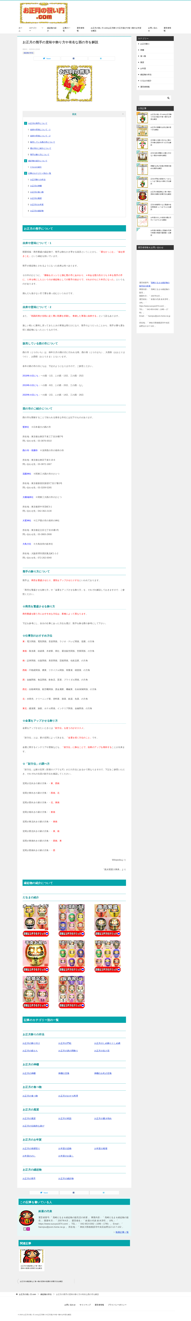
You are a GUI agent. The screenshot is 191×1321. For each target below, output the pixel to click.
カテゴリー (33, 29)
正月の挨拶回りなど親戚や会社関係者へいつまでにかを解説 (161, 207)
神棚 (142, 50)
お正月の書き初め (103, 1118)
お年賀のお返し (66, 1156)
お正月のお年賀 (37, 204)
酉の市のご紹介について (40, 148)
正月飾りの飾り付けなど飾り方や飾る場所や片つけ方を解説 (161, 142)
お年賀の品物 (64, 1148)
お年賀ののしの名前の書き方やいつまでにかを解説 (161, 219)
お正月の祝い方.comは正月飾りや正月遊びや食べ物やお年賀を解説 (116, 29)
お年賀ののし (29, 1156)
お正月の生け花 (102, 1051)
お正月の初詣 (64, 1118)
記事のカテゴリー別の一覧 (39, 173)
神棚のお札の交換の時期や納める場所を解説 (161, 167)
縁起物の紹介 (51, 29)
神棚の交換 (63, 1073)
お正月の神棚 (36, 186)
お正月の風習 (36, 198)
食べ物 (143, 56)
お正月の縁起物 (37, 211)
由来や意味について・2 (40, 136)
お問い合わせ (152, 29)
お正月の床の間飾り (68, 1051)
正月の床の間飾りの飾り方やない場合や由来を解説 (161, 154)
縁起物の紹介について (37, 161)
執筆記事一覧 (122, 1232)
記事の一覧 (66, 29)
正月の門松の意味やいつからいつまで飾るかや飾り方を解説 (161, 181)
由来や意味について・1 (40, 129)
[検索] (155, 98)
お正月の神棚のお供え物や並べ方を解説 (161, 128)
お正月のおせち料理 (68, 1096)
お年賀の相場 (100, 1148)
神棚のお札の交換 (103, 1073)
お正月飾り (145, 44)
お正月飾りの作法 (37, 179)
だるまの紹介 (36, 167)
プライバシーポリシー (117, 1305)
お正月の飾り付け (31, 1043)
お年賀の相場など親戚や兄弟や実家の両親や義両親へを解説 (161, 232)
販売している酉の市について (42, 142)
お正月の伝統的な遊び (33, 1126)
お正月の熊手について (37, 123)
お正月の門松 (64, 1043)
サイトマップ (85, 1305)
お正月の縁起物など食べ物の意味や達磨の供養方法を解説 (31, 1267)
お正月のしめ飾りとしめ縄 (107, 1043)
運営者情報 (80, 29)
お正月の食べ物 (37, 192)
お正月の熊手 (29, 1178)
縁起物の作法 (28, 53)
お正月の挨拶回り (31, 1148)
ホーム (20, 29)
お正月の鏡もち (30, 1051)
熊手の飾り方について (39, 154)
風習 (142, 62)
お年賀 (143, 68)
